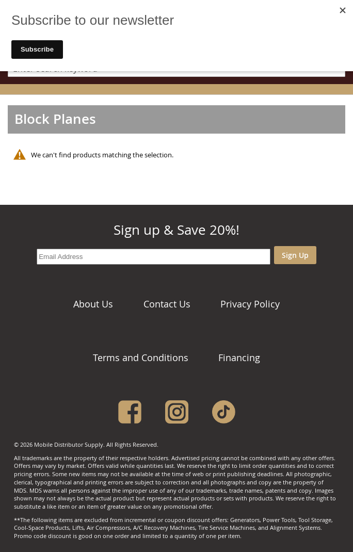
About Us (93, 304)
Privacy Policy (250, 304)
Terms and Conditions (140, 357)
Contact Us (166, 304)
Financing (239, 357)
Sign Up (295, 255)
